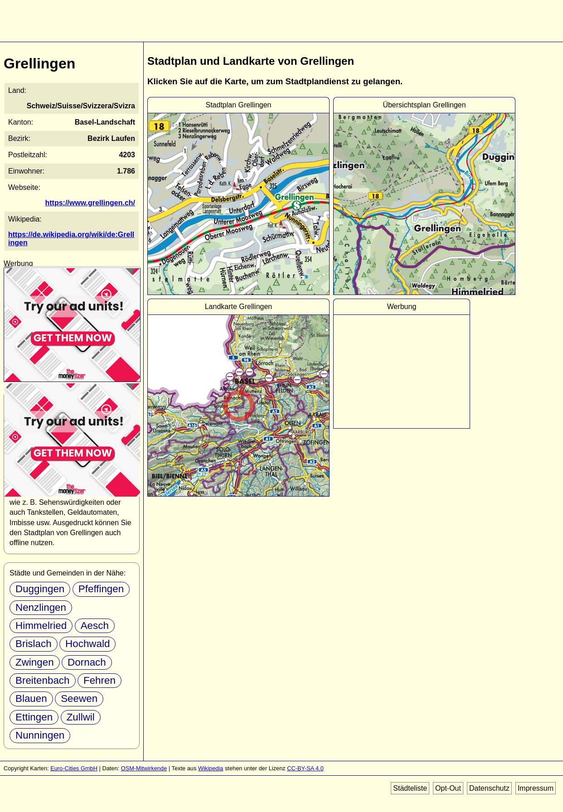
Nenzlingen (40, 607)
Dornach (87, 662)
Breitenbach (42, 680)
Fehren (99, 680)
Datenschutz (489, 788)
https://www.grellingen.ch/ (90, 203)
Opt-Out (448, 788)
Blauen (31, 698)
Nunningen (39, 735)
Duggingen (39, 588)
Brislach (33, 643)
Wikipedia (210, 768)
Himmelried (41, 625)
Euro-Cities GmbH (73, 768)
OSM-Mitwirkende (144, 768)
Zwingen (34, 662)
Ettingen (34, 717)
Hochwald (87, 643)
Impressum (535, 788)
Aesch (95, 625)
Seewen (79, 698)
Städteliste (410, 788)
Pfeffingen (101, 588)
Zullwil (81, 717)
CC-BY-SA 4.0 (305, 768)
